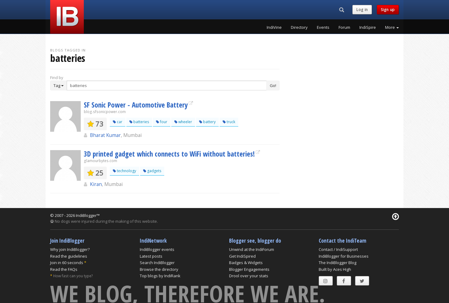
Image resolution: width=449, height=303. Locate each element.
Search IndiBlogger (157, 262)
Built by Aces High (335, 269)
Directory (299, 27)
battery (207, 121)
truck (229, 121)
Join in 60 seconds (66, 262)
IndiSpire (367, 27)
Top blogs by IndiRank (160, 275)
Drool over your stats (248, 275)
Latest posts (151, 256)
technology (124, 170)
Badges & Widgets (246, 262)
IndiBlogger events (157, 249)
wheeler (183, 121)
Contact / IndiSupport (338, 249)
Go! (273, 85)
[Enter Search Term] (167, 85)
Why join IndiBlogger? (70, 249)
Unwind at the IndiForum (251, 249)
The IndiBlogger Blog (337, 262)
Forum (344, 27)
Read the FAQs (63, 269)
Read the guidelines (68, 256)
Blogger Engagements (249, 269)
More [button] (392, 27)
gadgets (152, 170)
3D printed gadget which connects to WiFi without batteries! (169, 154)
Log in (362, 9)
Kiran (96, 184)
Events (323, 27)
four (161, 121)
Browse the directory (159, 269)
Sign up (388, 9)
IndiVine (274, 27)
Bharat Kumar (105, 135)
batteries (139, 121)
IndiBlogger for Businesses (344, 256)
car (117, 121)
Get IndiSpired (242, 256)
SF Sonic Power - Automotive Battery (136, 105)
